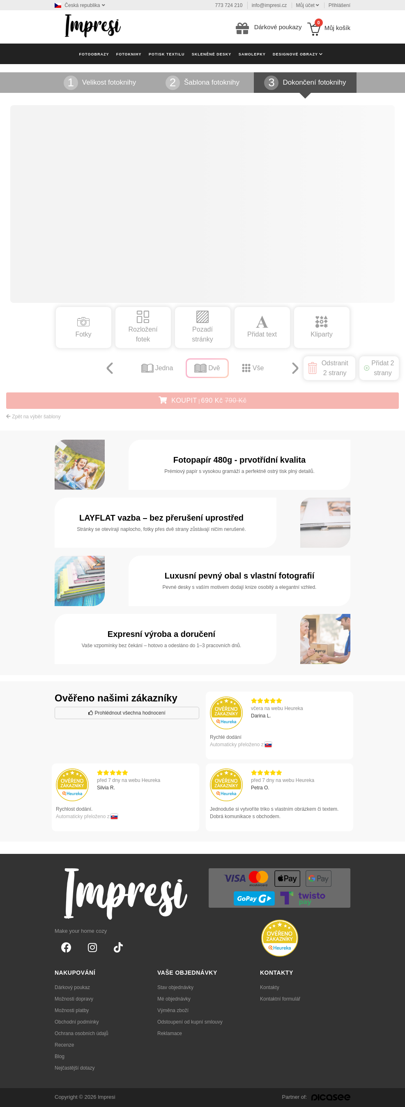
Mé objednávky (174, 999)
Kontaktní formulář (280, 999)
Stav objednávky (175, 987)
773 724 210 (229, 5)
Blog (59, 1056)
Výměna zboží (173, 1010)
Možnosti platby (72, 1010)
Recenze (64, 1045)
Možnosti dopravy (74, 999)
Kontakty (269, 987)
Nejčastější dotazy (74, 1068)
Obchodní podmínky (77, 1022)
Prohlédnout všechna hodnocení (126, 713)
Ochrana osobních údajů (81, 1033)
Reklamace (169, 1033)
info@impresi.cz (269, 5)
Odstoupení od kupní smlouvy (190, 1022)
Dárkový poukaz (72, 987)
